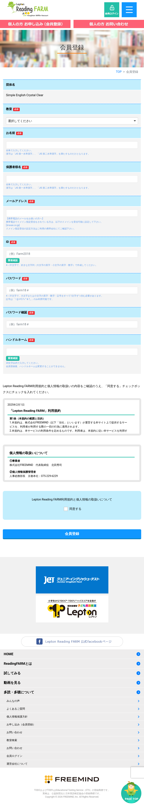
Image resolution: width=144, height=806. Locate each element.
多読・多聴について (19, 692)
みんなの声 (13, 700)
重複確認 (13, 260)
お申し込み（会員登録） (21, 724)
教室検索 (12, 740)
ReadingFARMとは (18, 663)
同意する (75, 509)
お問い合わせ (14, 732)
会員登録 (72, 534)
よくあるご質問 (16, 708)
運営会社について (17, 763)
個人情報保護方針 (17, 716)
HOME (8, 654)
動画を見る (12, 683)
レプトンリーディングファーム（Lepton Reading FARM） (27, 8)
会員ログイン (14, 755)
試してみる (12, 673)
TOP (119, 72)
